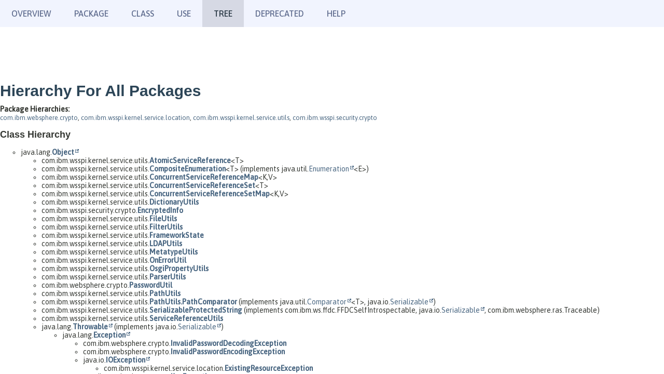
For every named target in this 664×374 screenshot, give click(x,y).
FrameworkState (176, 235)
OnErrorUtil (167, 260)
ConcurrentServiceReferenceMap (203, 177)
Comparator (327, 302)
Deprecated (279, 13)
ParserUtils (167, 277)
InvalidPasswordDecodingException (228, 343)
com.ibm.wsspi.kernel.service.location (135, 118)
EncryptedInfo (160, 210)
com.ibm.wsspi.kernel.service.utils (241, 118)
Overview (31, 13)
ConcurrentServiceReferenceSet (202, 185)
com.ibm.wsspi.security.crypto (335, 118)
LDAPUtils (165, 243)
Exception (109, 335)
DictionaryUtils (174, 202)
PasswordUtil (150, 285)
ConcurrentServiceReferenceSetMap (209, 194)
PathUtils (165, 293)
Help (336, 13)
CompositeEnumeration (187, 169)
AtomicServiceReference (190, 160)
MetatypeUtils (173, 252)
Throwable (90, 327)
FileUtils (163, 219)
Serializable (409, 302)
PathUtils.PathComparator (193, 302)
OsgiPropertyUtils (179, 268)
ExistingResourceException (269, 368)
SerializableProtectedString (195, 310)
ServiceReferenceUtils (186, 318)
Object (63, 152)
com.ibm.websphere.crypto (39, 118)
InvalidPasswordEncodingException (228, 352)
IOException (125, 360)
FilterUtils (166, 227)
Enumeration (329, 169)
